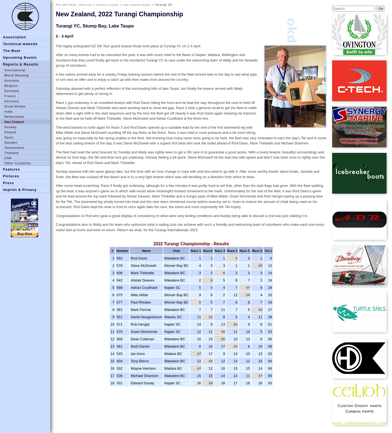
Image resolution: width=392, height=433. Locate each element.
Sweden (10, 142)
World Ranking (16, 75)
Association (14, 37)
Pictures (11, 176)
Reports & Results (20, 64)
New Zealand (14, 121)
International (14, 70)
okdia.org (84, 4)
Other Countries (17, 163)
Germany (11, 101)
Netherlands (14, 116)
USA (8, 158)
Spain (9, 137)
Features (11, 169)
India (8, 111)
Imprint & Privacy (20, 190)
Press (8, 183)
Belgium (11, 85)
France (10, 96)
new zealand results (137, 4)
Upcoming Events (20, 57)
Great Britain (15, 106)
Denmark (11, 90)
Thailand (11, 152)
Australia (11, 80)
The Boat (11, 51)
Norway (10, 127)
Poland (10, 132)
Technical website (20, 44)
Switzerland (14, 147)
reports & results (107, 4)
